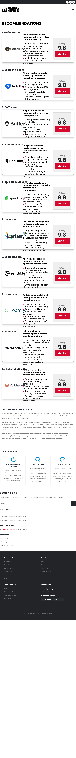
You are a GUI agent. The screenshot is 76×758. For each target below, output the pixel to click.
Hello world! (5, 513)
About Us (44, 561)
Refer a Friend (8, 592)
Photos (3, 542)
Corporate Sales (46, 572)
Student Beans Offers (10, 595)
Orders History (8, 572)
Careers (43, 565)
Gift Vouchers (8, 598)
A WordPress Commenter (9, 529)
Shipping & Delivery (10, 568)
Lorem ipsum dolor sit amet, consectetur (14, 517)
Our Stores (44, 568)
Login (5, 578)
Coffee (3, 538)
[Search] (73, 503)
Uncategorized (6, 545)
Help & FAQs (8, 561)
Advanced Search (9, 575)
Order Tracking (8, 565)
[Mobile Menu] (73, 9)
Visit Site (62, 54)
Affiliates (6, 588)
